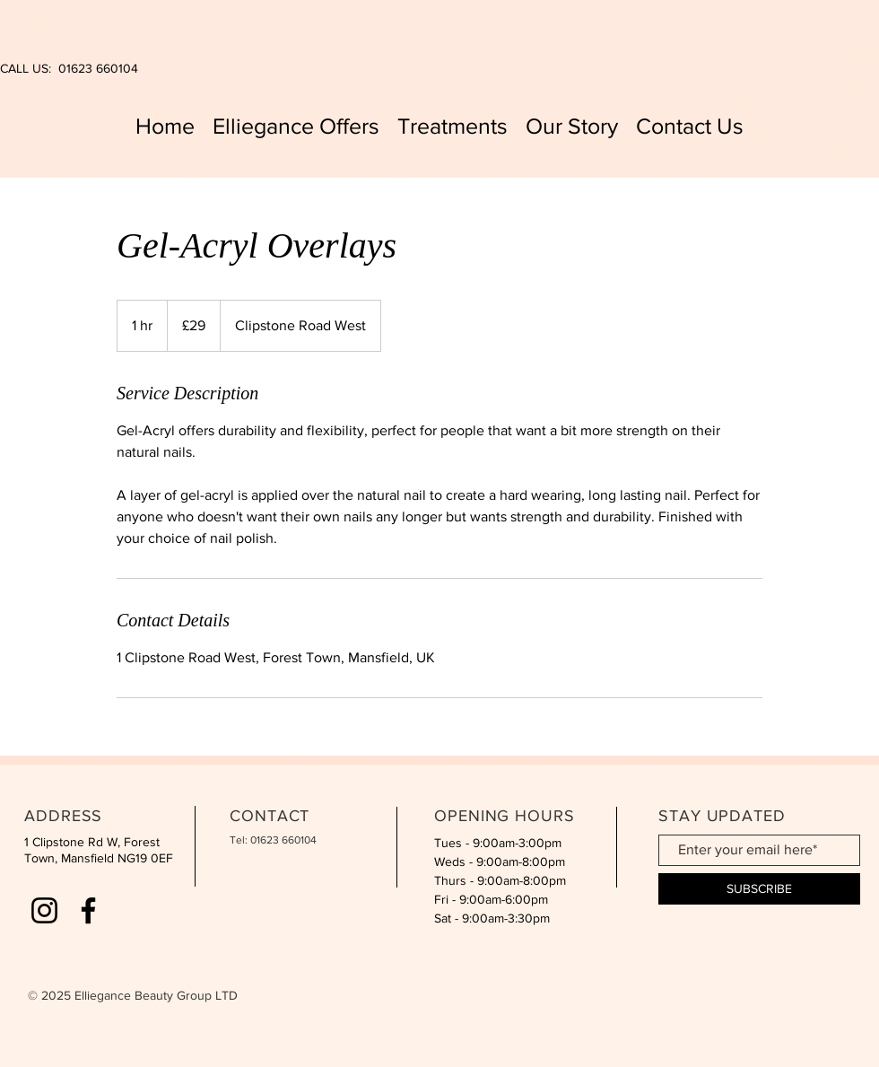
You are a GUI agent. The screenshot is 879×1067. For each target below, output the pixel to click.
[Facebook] (88, 910)
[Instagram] (44, 910)
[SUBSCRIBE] (759, 889)
